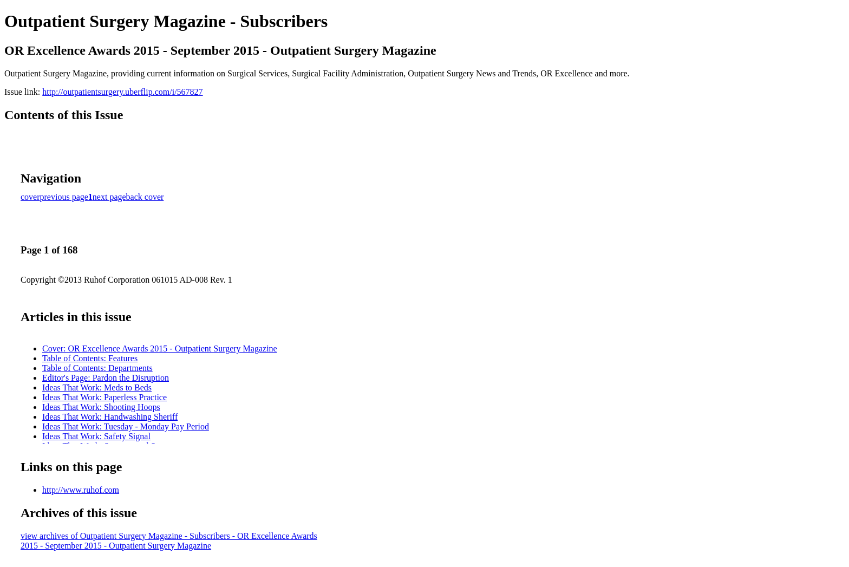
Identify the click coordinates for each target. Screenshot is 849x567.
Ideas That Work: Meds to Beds (97, 387)
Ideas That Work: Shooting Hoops (101, 407)
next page (109, 196)
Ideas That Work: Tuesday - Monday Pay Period (125, 426)
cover (30, 196)
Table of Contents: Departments (97, 368)
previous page (64, 196)
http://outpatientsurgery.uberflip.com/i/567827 (122, 91)
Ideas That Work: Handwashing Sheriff (110, 416)
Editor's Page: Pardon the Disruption (105, 377)
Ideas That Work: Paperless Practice (104, 397)
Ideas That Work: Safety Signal (96, 436)
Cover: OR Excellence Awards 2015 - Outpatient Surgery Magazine (159, 348)
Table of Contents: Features (90, 358)
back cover (145, 196)
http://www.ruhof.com (80, 489)
